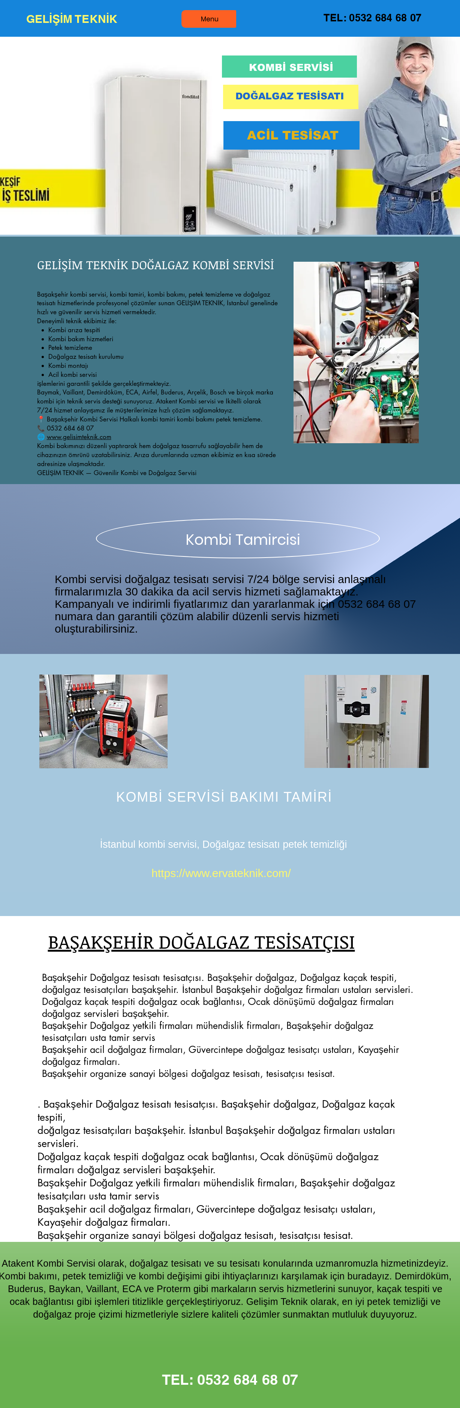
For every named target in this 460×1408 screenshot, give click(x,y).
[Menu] (209, 19)
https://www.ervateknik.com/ (221, 873)
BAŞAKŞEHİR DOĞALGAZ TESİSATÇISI (201, 941)
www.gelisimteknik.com (79, 437)
